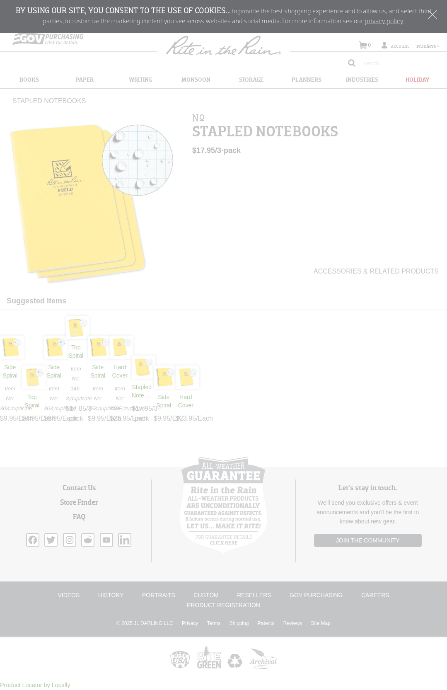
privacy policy (384, 21)
